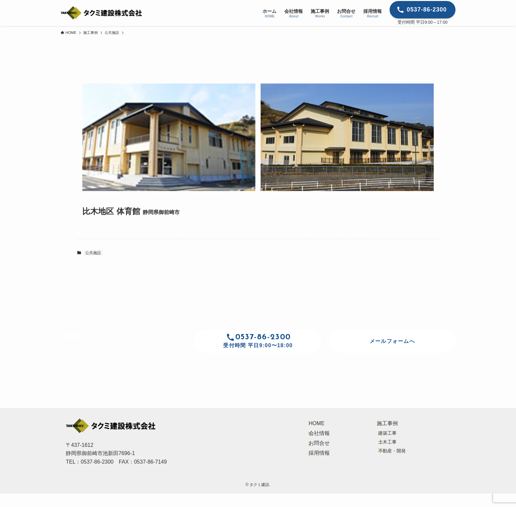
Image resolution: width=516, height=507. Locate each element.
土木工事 (391, 454)
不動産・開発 (395, 468)
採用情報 (317, 471)
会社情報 (317, 441)
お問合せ (317, 456)
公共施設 (93, 253)
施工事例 (388, 426)
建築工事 (391, 440)
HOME (315, 426)
